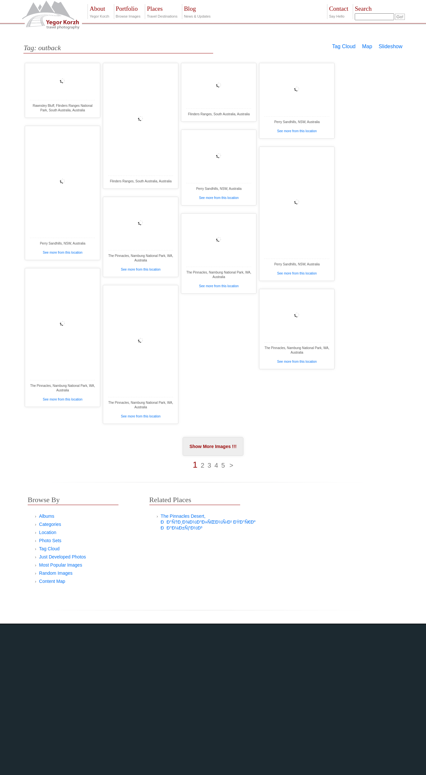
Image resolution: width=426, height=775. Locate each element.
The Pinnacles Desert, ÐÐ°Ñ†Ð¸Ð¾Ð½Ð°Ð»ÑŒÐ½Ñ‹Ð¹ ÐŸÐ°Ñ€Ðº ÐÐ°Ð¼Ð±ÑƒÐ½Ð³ (208, 522)
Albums (46, 516)
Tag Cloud (343, 46)
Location (47, 532)
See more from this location (297, 131)
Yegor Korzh (99, 11)
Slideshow (391, 46)
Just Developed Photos (62, 556)
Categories (50, 524)
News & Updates (197, 11)
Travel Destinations (162, 11)
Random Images (56, 573)
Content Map (52, 581)
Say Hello (338, 11)
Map (367, 46)
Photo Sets (50, 540)
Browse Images (128, 11)
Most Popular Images (60, 565)
